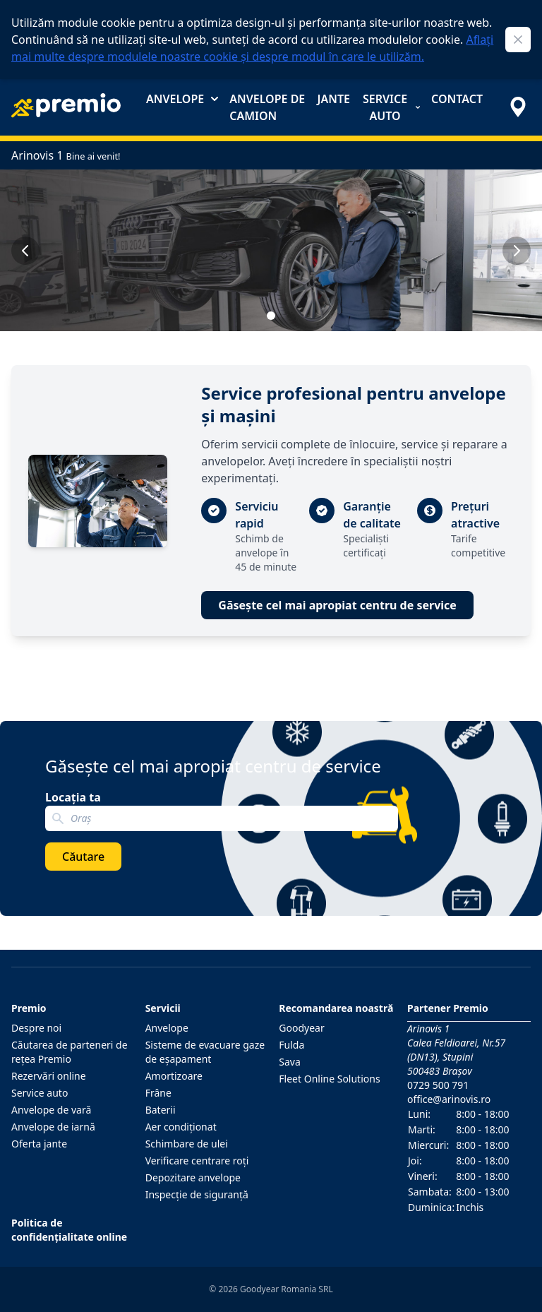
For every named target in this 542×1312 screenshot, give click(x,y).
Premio (29, 1008)
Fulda (291, 1044)
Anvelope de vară (51, 1109)
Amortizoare (174, 1076)
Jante (334, 99)
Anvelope (182, 99)
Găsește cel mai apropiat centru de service (337, 605)
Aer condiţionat (181, 1126)
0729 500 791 (438, 1085)
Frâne (158, 1092)
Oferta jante (39, 1143)
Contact (457, 99)
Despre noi (36, 1027)
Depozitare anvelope (193, 1177)
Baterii (160, 1109)
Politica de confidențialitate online (69, 1230)
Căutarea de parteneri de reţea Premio (69, 1052)
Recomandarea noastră (336, 1008)
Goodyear (301, 1027)
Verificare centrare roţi (197, 1160)
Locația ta (73, 797)
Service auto (391, 107)
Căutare (83, 856)
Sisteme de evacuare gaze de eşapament (205, 1052)
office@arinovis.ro (448, 1099)
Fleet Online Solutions (329, 1078)
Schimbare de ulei (186, 1143)
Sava (290, 1061)
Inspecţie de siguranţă (196, 1194)
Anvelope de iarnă (53, 1126)
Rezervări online (48, 1076)
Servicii (163, 1008)
